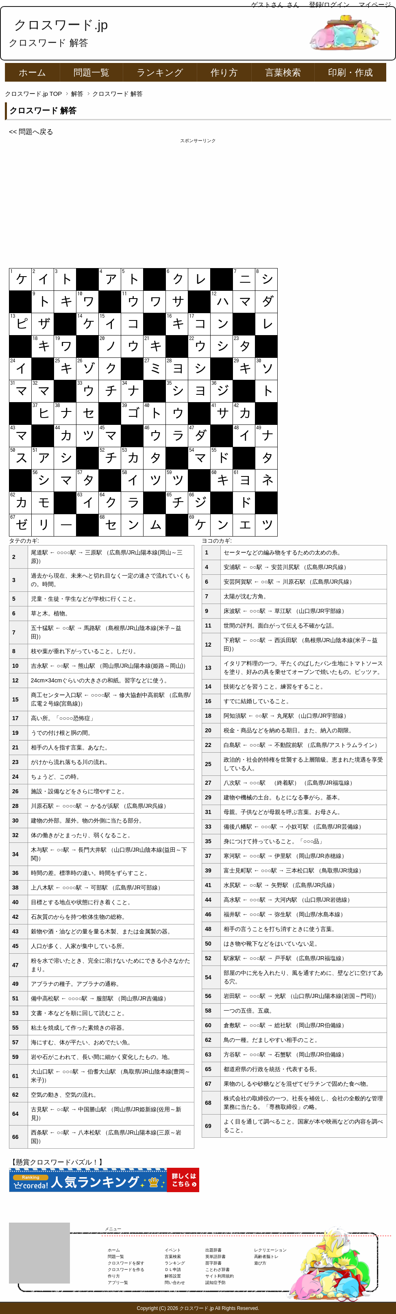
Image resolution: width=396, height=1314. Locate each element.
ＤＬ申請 (173, 1269)
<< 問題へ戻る (31, 132)
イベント (173, 1250)
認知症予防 (215, 1282)
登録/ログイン (329, 4)
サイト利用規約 (219, 1276)
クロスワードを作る (126, 1269)
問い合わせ (175, 1282)
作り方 (224, 72)
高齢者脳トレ (266, 1256)
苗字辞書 (213, 1263)
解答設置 (173, 1276)
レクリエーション (270, 1250)
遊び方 (260, 1263)
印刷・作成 (350, 72)
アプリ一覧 (118, 1282)
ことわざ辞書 (217, 1269)
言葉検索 (283, 72)
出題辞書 (213, 1250)
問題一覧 (91, 72)
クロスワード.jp (61, 24)
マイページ (375, 4)
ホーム (32, 72)
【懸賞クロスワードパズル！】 (57, 1162)
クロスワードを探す (126, 1263)
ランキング (160, 72)
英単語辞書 (215, 1256)
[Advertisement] (198, 201)
